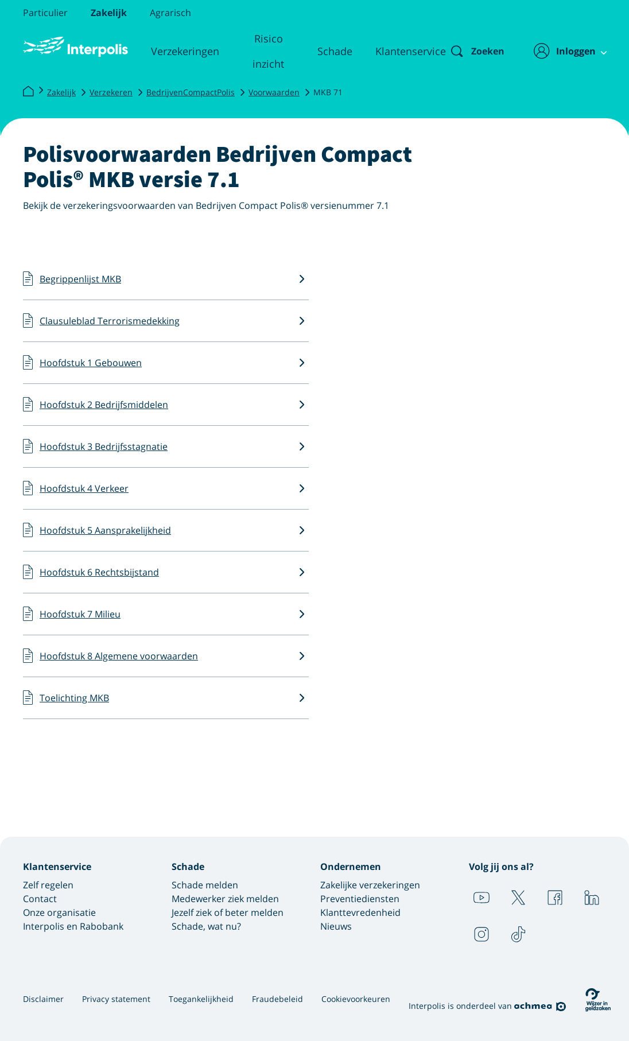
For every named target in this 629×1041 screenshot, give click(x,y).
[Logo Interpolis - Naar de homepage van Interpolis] (74, 47)
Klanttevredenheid (360, 912)
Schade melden (205, 885)
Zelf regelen (48, 885)
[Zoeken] (468, 51)
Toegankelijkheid (201, 998)
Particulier (45, 12)
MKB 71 (328, 92)
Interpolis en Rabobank (73, 926)
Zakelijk (109, 12)
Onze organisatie (59, 912)
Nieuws (336, 926)
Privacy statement (116, 998)
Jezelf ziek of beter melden (228, 912)
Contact (40, 898)
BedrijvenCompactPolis (190, 92)
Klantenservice (401, 51)
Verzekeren (111, 92)
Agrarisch (170, 12)
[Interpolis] (28, 91)
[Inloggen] (564, 51)
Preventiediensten (359, 898)
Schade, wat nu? (206, 926)
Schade (325, 51)
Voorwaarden (274, 92)
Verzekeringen (183, 51)
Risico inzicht (262, 51)
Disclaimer (43, 998)
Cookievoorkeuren (355, 998)
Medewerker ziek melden (225, 898)
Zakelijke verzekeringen (370, 885)
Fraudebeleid (277, 998)
